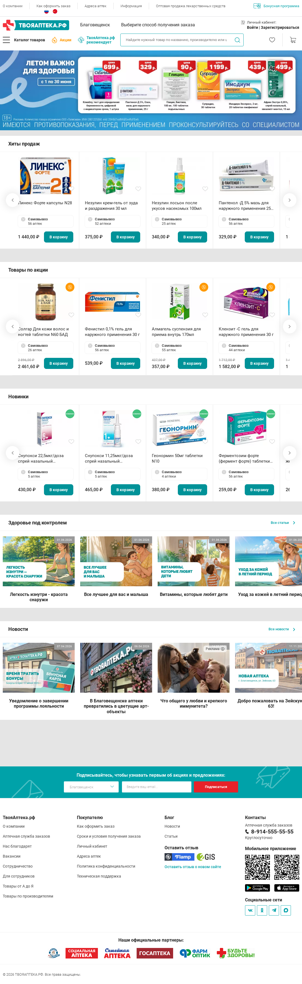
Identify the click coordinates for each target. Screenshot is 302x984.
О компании (12, 6)
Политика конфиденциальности (106, 866)
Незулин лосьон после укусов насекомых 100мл (177, 205)
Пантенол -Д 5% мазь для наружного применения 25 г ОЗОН (246, 205)
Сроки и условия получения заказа (109, 836)
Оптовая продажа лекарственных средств (190, 6)
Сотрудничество (18, 866)
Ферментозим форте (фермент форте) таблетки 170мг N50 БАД (244, 458)
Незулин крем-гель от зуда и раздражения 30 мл (111, 205)
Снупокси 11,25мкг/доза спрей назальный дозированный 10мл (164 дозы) (110, 458)
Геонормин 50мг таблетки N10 (177, 458)
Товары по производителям (28, 896)
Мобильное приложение (270, 848)
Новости (172, 826)
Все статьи (283, 523)
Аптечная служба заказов (26, 836)
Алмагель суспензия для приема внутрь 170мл (176, 332)
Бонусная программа (276, 5)
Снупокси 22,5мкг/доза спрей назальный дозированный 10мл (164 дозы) (43, 458)
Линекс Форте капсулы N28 (45, 202)
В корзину (59, 237)
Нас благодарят (17, 846)
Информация (131, 6)
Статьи (171, 836)
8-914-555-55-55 (272, 831)
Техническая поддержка (99, 876)
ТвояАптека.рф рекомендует (96, 39)
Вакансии (11, 856)
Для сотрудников (19, 876)
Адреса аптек (95, 6)
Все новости (282, 629)
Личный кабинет (92, 846)
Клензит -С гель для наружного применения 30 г (246, 332)
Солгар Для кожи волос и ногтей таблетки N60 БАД (43, 332)
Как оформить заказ (54, 6)
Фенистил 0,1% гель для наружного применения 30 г (112, 332)
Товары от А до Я (18, 886)
